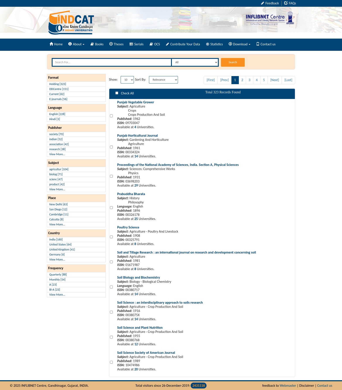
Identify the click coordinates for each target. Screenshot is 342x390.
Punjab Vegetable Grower (135, 102)
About (76, 44)
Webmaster (288, 385)
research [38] (57, 149)
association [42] (59, 144)
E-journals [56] (58, 99)
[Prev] (224, 80)
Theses (116, 44)
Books (97, 44)
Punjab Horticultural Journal (137, 135)
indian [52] (56, 139)
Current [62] (56, 94)
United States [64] (60, 244)
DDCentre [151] (58, 89)
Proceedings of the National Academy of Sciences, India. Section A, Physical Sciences (178, 165)
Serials (137, 44)
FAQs (290, 3)
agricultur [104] (58, 169)
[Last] (288, 80)
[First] (211, 80)
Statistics (214, 44)
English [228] (57, 114)
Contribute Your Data (183, 44)
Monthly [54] (57, 279)
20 (136, 369)
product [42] (57, 184)
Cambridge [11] (58, 214)
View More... (57, 154)
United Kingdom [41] (62, 249)
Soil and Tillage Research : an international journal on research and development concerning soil (186, 252)
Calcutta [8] (56, 219)
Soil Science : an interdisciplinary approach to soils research (160, 302)
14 (136, 156)
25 (136, 219)
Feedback (270, 3)
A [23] (53, 284)
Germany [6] (57, 254)
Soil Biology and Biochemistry (138, 277)
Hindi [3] (54, 119)
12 (136, 344)
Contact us (265, 44)
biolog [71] (56, 174)
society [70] (56, 134)
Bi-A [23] (54, 289)
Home (56, 44)
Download (239, 44)
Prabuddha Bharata (131, 194)
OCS (155, 44)
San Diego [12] (58, 209)
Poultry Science (128, 227)
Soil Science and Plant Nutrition (139, 327)
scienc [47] (56, 179)
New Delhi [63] (58, 204)
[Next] (274, 80)
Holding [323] (57, 84)
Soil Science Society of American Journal (146, 353)
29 (136, 185)
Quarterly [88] (58, 274)
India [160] (56, 239)
